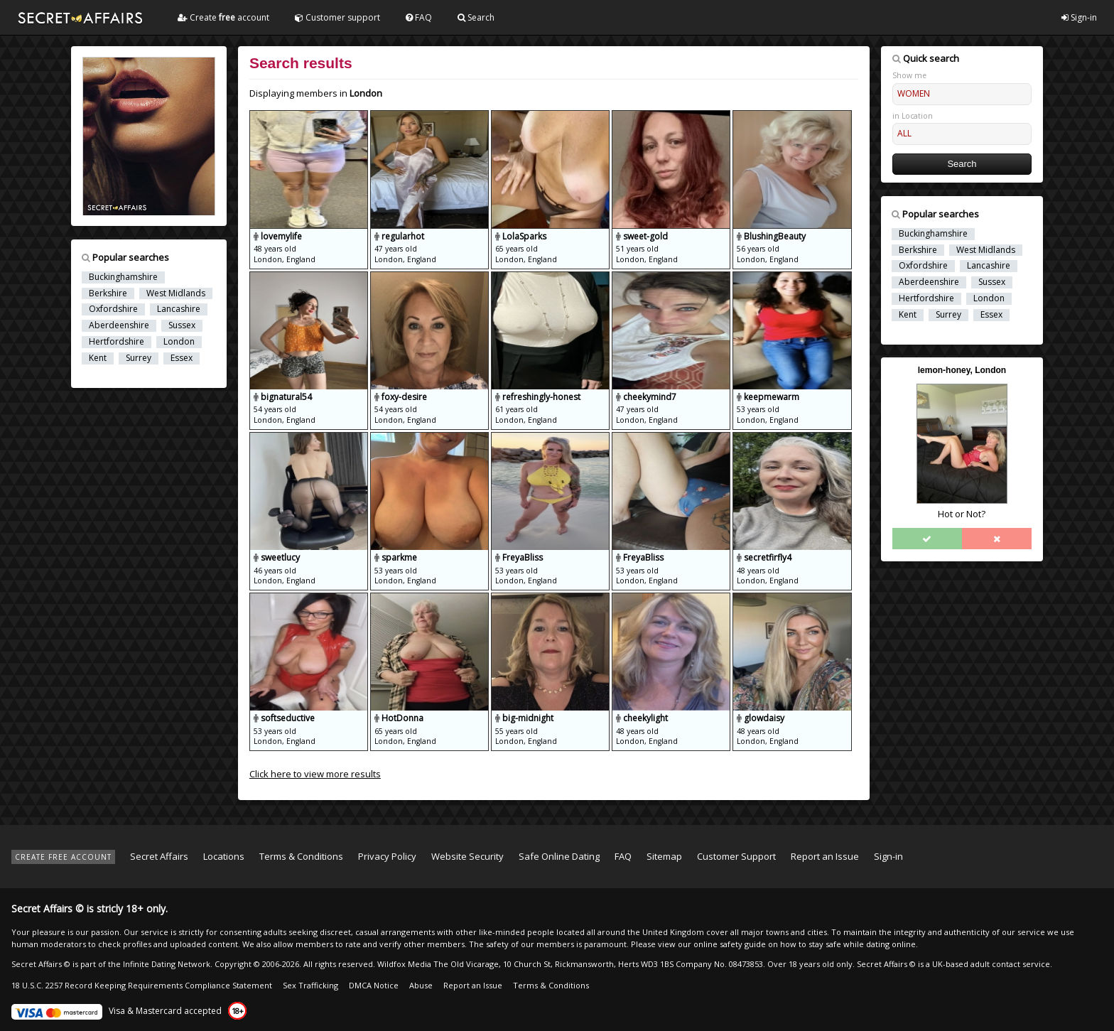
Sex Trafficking (310, 985)
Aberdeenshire (119, 325)
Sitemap (664, 856)
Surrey (138, 358)
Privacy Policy (387, 856)
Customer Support (736, 856)
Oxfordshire (113, 309)
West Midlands (175, 293)
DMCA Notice (374, 985)
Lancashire (178, 309)
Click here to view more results (315, 773)
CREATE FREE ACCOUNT (63, 857)
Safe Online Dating (559, 856)
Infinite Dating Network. (167, 964)
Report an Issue (825, 856)
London (179, 341)
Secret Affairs (159, 856)
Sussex (181, 325)
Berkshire (108, 293)
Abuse (421, 985)
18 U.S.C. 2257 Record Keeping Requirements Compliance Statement (141, 985)
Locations (223, 856)
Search (476, 17)
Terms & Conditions (301, 856)
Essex (182, 358)
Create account (223, 17)
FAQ (419, 17)
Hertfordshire (116, 341)
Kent (98, 358)
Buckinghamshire (123, 277)
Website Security (467, 856)
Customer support (337, 17)
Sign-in (1079, 17)
